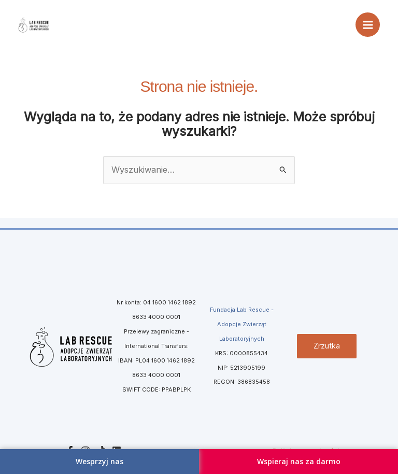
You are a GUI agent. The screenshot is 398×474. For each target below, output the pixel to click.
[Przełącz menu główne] (368, 24)
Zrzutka (327, 346)
